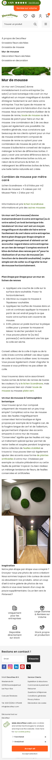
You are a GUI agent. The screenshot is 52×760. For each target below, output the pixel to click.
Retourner (32, 688)
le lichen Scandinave (32, 383)
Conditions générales (37, 696)
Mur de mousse (10, 51)
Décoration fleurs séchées (16, 56)
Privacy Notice (34, 699)
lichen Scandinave (33, 204)
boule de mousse (30, 115)
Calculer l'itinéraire (9, 696)
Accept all (30, 748)
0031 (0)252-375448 (13, 703)
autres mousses (36, 207)
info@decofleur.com (10, 706)
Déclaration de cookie (37, 703)
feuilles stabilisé (31, 448)
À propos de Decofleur (14, 38)
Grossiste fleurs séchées (15, 42)
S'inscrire (34, 658)
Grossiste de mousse (13, 47)
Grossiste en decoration (15, 60)
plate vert (28, 390)
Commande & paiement (38, 685)
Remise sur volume (27, 8)
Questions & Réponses (37, 692)
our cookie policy (22, 731)
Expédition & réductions (38, 681)
